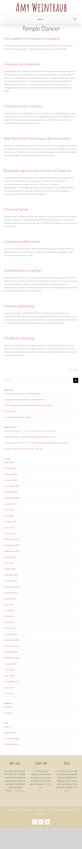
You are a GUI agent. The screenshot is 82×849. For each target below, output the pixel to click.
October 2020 (11, 652)
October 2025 (11, 492)
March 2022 (10, 569)
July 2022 (9, 563)
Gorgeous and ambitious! (22, 64)
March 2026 (10, 468)
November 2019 (12, 681)
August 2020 (10, 663)
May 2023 (9, 527)
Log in (7, 726)
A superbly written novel (21, 241)
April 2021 (9, 622)
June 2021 (9, 610)
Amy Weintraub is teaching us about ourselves (37, 138)
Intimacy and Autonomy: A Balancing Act (22, 393)
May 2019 (9, 693)
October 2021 (11, 592)
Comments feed (12, 738)
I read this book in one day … (24, 106)
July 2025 (9, 509)
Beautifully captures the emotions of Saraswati (37, 170)
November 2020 (12, 646)
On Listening (10, 411)
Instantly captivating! (19, 306)
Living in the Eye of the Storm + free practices (24, 399)
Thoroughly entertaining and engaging (32, 38)
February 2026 (11, 474)
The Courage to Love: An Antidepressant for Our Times (29, 405)
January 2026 (11, 480)
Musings (9, 707)
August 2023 (10, 521)
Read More (19, 790)
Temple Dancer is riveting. (22, 270)
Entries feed (10, 732)
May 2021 (9, 616)
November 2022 (12, 545)
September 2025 (12, 498)
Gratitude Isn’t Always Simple (18, 417)
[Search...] (38, 380)
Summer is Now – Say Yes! (45, 431)
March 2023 (10, 533)
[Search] (75, 380)
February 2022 (11, 575)
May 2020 (9, 669)
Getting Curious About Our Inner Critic (38, 437)
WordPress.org (11, 744)
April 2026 (9, 462)
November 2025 (12, 486)
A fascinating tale (16, 209)
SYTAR (8, 713)
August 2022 (10, 557)
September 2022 (12, 551)
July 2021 (9, 604)
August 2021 (10, 598)
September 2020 (12, 658)
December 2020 (12, 640)
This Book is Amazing (19, 338)
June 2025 (9, 515)
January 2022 (11, 580)
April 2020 (9, 675)
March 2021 (10, 628)
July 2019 (9, 687)
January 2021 (11, 634)
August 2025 (10, 504)
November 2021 (12, 586)
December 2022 (12, 539)
